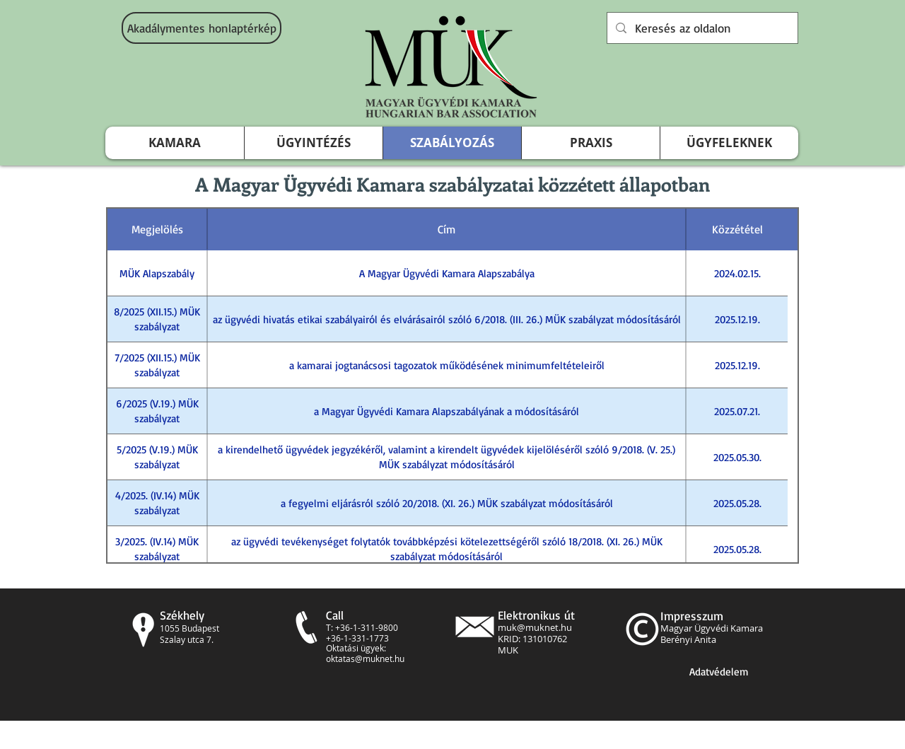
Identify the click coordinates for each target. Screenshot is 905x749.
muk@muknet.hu (535, 627)
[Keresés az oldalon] (701, 28)
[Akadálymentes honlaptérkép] (201, 28)
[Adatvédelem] (719, 671)
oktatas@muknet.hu (365, 658)
